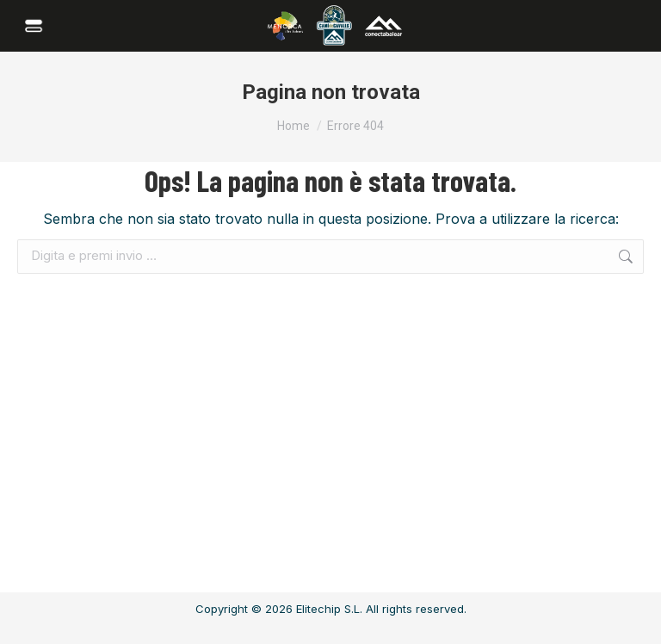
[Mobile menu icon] (35, 26)
